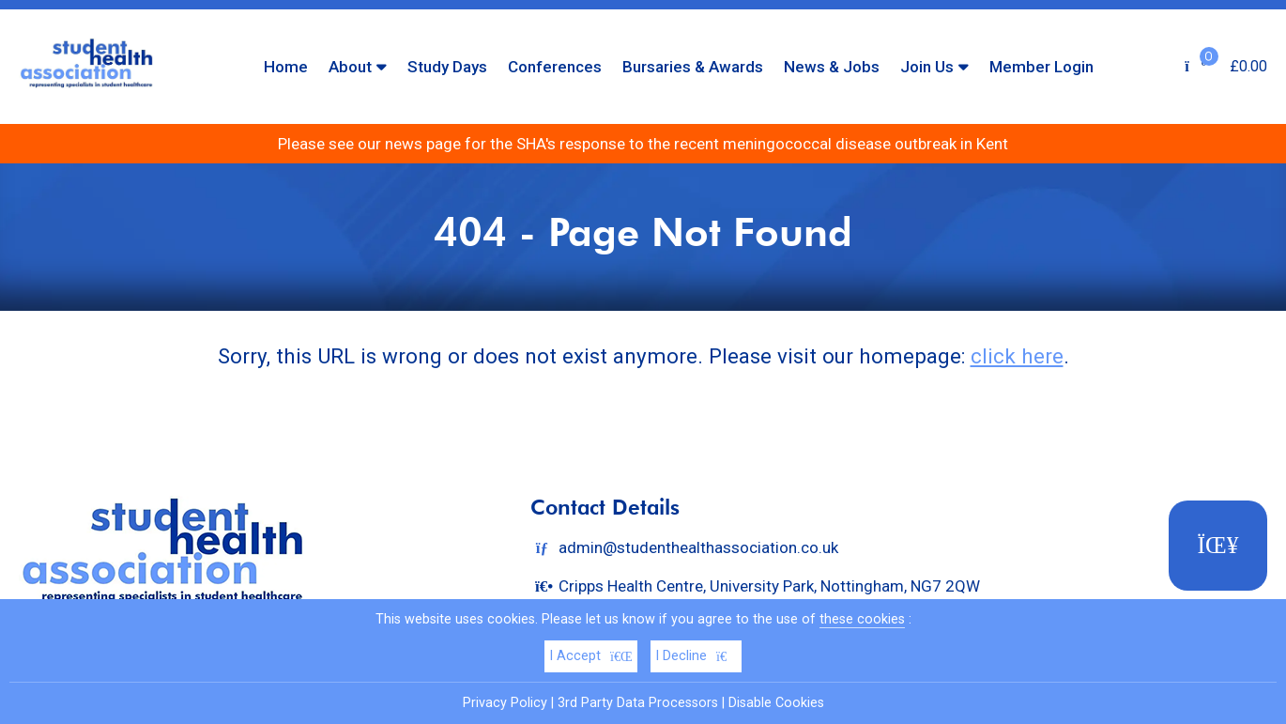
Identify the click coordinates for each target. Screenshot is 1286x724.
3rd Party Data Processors (638, 703)
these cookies (862, 619)
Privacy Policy (505, 703)
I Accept (591, 656)
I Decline (696, 656)
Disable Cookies (776, 703)
